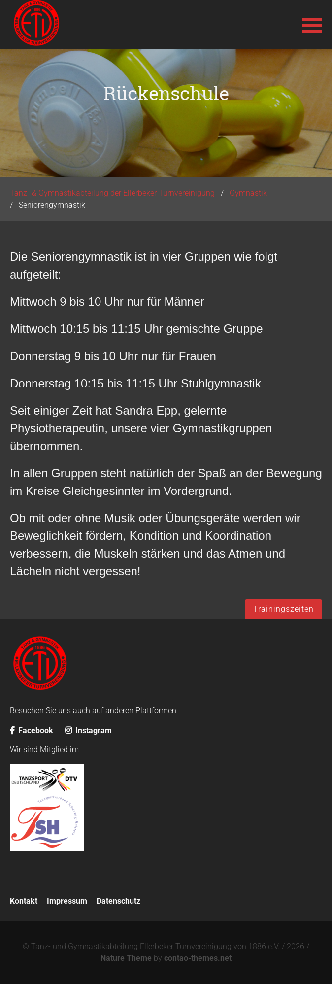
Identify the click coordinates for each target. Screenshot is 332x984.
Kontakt (23, 901)
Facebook (31, 730)
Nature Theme (126, 958)
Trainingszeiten (283, 609)
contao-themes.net (198, 958)
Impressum (67, 901)
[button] (312, 25)
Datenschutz (118, 901)
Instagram (88, 730)
